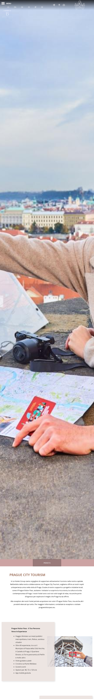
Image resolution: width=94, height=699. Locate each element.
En (15, 7)
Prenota (47, 563)
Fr (42, 7)
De (22, 7)
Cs (8, 7)
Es (29, 7)
